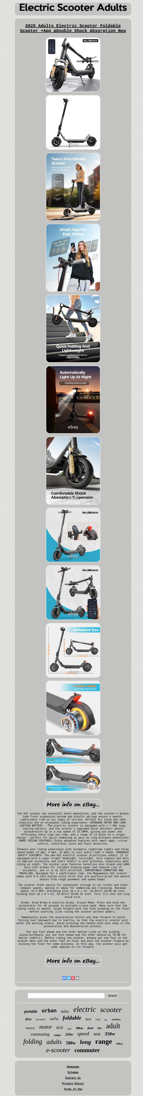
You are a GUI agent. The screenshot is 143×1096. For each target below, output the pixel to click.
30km (79, 1028)
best (88, 1019)
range (103, 1041)
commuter (87, 1050)
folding (32, 1041)
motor (45, 1027)
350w (110, 1033)
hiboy (119, 1043)
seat (96, 1033)
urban (49, 1011)
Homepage (73, 1066)
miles (65, 1011)
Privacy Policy (73, 1083)
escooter (40, 1019)
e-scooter (58, 1049)
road (97, 1019)
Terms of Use (73, 1089)
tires (28, 1019)
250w (69, 1034)
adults (54, 1041)
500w (70, 1043)
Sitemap (73, 1072)
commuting (40, 1034)
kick (59, 1027)
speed (83, 1033)
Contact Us (73, 1078)
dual (90, 1028)
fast (105, 1020)
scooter (111, 1010)
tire (99, 1028)
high (69, 1028)
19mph (57, 1035)
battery (30, 1028)
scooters (116, 1019)
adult (113, 1026)
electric (84, 1009)
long (85, 1042)
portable (30, 1011)
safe (54, 1019)
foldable (72, 1018)
